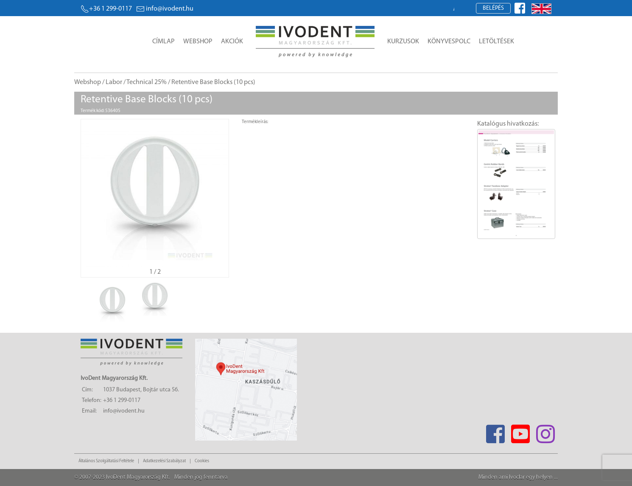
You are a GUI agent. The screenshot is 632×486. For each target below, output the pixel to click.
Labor (114, 82)
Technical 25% (146, 82)
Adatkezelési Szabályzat (164, 461)
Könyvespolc (449, 41)
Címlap (163, 41)
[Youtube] (520, 431)
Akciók (232, 41)
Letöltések (496, 41)
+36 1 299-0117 (106, 9)
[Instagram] (545, 431)
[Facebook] (495, 431)
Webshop (198, 41)
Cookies (202, 461)
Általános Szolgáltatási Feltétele (106, 461)
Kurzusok (403, 41)
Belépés (493, 8)
